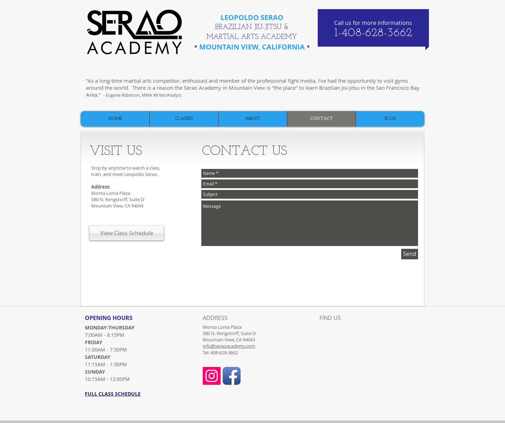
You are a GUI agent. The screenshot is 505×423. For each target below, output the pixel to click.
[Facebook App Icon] (232, 376)
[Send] (409, 254)
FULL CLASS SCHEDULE (113, 393)
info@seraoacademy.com (229, 346)
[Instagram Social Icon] (212, 376)
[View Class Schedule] (126, 233)
